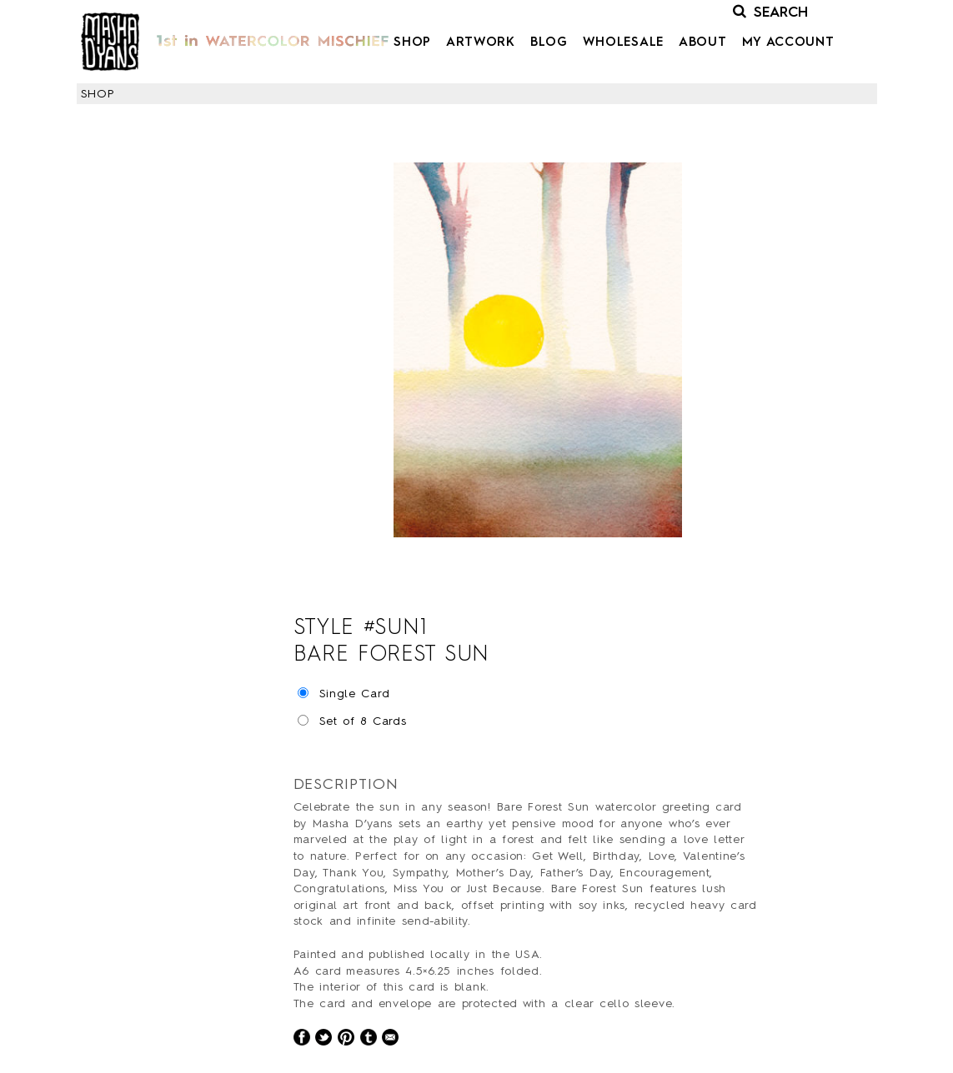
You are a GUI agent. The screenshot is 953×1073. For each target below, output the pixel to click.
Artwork (480, 43)
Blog (549, 43)
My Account (788, 43)
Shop (412, 43)
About (703, 43)
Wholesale (623, 43)
